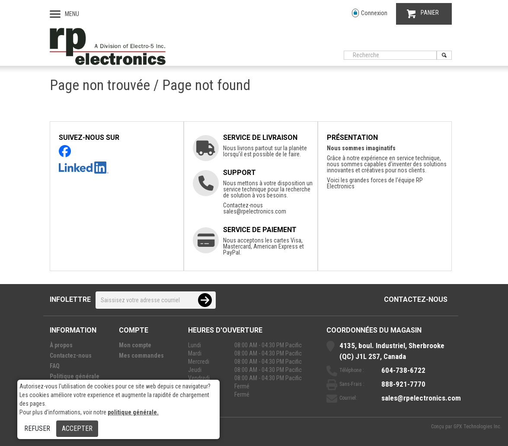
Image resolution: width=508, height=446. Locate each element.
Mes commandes (141, 355)
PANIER (423, 13)
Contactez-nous (415, 299)
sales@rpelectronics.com (254, 211)
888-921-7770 (403, 384)
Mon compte (135, 345)
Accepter (77, 428)
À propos (61, 345)
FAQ (55, 365)
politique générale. (133, 412)
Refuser (37, 428)
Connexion (369, 13)
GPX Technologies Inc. (478, 426)
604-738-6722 (403, 370)
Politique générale (74, 376)
